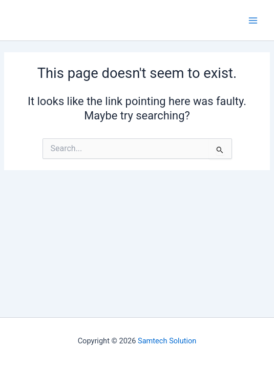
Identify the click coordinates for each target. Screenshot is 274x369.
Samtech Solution (167, 340)
